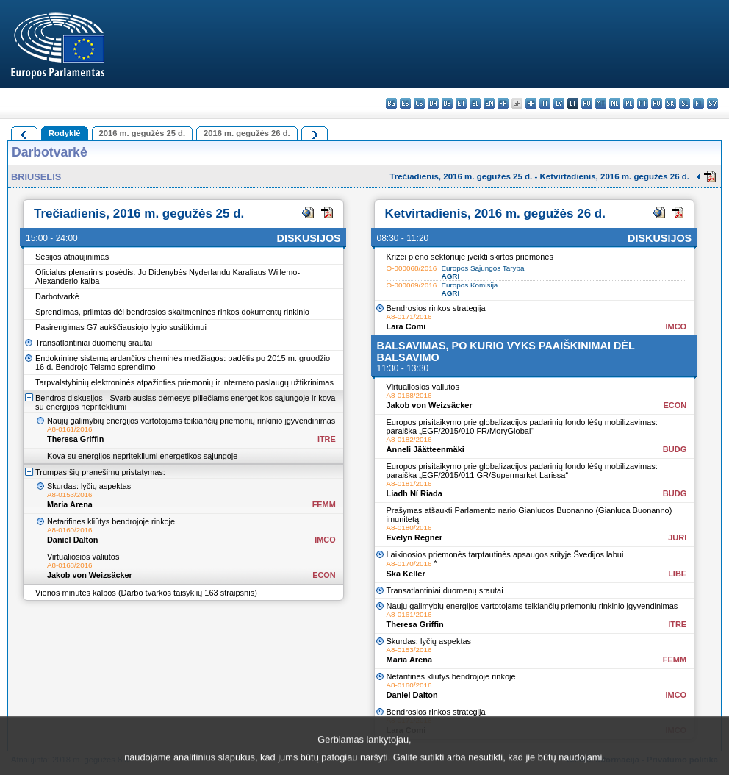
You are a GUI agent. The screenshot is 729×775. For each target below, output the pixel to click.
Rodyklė (65, 133)
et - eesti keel (461, 103)
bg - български (391, 103)
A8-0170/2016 (409, 564)
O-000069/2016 (412, 285)
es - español (405, 103)
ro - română (656, 103)
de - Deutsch (447, 103)
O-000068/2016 (412, 268)
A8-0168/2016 (70, 565)
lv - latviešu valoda (558, 103)
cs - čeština (419, 103)
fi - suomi (698, 103)
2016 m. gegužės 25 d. (142, 133)
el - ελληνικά (475, 103)
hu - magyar (586, 103)
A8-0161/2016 (70, 429)
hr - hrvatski (530, 103)
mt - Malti (600, 103)
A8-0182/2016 (409, 439)
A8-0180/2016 (409, 528)
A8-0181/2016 (409, 483)
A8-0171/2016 (409, 316)
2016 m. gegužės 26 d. (247, 133)
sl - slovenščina (684, 103)
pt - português (642, 103)
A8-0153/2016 (70, 494)
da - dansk (433, 103)
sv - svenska (712, 103)
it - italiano (544, 103)
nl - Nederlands (614, 103)
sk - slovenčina (670, 103)
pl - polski (628, 103)
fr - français (503, 103)
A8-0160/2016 (70, 530)
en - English (489, 103)
